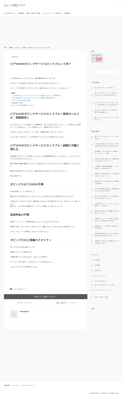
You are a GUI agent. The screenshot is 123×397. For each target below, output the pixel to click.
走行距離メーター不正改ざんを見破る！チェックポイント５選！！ (107, 152)
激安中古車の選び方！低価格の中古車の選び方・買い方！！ (107, 212)
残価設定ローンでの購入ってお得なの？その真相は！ (107, 227)
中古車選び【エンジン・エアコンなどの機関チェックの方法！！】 (107, 205)
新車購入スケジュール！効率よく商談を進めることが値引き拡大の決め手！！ (107, 219)
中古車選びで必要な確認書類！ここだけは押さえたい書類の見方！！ (107, 167)
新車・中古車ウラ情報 (33, 13)
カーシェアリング (47, 13)
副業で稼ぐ (58, 13)
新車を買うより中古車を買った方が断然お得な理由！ (107, 182)
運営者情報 (7, 385)
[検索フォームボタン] (117, 72)
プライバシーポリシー (28, 385)
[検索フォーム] (103, 72)
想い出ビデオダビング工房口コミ (105, 87)
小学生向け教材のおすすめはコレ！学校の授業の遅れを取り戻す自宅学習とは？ (107, 145)
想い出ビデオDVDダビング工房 (104, 285)
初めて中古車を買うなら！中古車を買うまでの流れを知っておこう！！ (107, 197)
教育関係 (21, 13)
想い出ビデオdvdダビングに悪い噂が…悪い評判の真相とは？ (106, 111)
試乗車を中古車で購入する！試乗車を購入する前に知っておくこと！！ (107, 160)
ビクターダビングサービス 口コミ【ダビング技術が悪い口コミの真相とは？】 (107, 104)
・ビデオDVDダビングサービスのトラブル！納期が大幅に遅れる (32, 98)
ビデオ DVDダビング (10, 13)
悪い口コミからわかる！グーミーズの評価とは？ (107, 118)
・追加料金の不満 (16, 103)
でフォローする (24, 303)
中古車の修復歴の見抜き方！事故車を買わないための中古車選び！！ (107, 190)
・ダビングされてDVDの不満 (20, 100)
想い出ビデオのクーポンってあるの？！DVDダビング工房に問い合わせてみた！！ (107, 95)
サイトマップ (16, 385)
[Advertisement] (61, 30)
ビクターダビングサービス (103, 290)
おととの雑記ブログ (14, 5)
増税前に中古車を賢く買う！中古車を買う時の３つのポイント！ (107, 175)
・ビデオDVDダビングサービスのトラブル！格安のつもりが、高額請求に (35, 95)
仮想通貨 (67, 13)
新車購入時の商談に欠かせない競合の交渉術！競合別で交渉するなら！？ (107, 234)
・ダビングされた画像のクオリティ (22, 105)
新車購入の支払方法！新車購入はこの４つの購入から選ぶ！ (107, 242)
